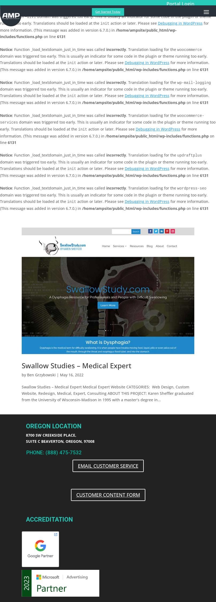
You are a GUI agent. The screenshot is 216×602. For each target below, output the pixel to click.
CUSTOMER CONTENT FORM (108, 495)
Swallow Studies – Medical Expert (76, 365)
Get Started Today (107, 12)
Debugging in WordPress (180, 23)
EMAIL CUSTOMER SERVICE (108, 466)
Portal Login (180, 4)
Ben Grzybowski (41, 374)
